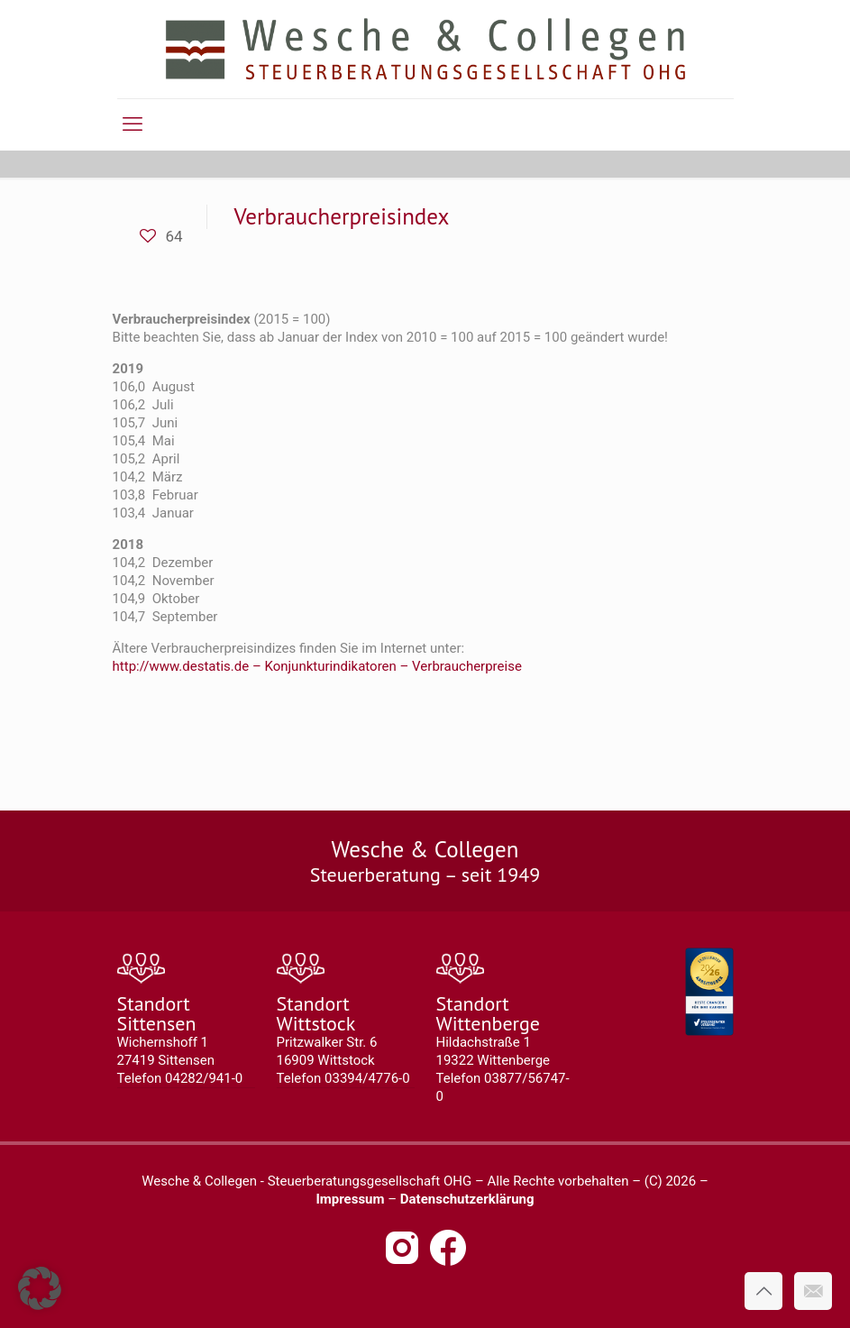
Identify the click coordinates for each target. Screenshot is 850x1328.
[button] (39, 1288)
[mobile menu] (132, 124)
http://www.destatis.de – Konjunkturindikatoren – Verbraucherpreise (317, 666)
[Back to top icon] (763, 1291)
